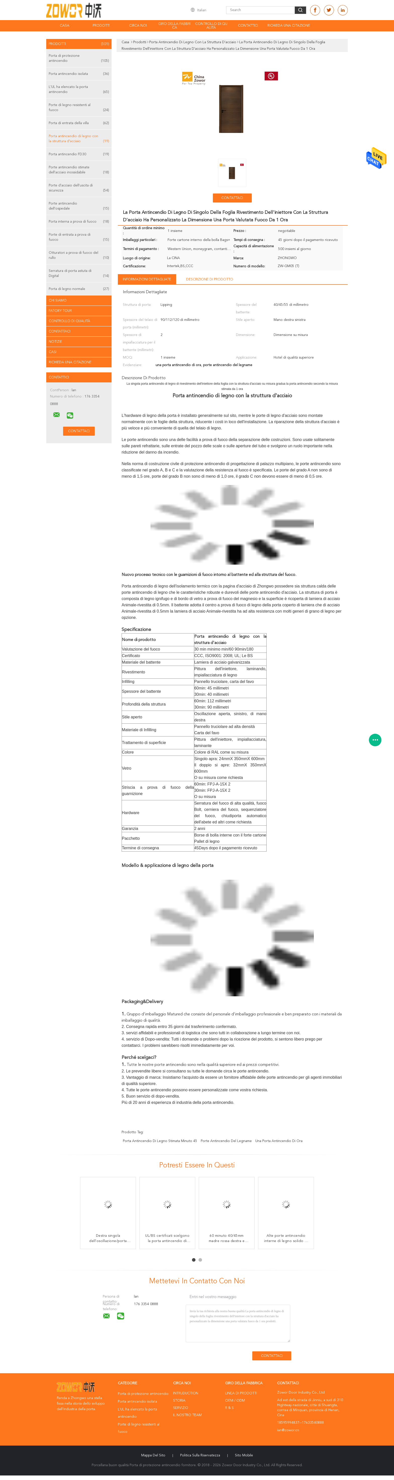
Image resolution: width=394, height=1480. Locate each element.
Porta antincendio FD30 (79, 154)
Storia (179, 1400)
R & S (229, 1408)
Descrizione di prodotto (209, 279)
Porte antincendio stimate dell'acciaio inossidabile (79, 170)
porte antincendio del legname (226, 1141)
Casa (64, 25)
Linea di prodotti (241, 1393)
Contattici (248, 25)
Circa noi (138, 25)
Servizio (180, 1408)
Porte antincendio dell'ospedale (79, 206)
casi (53, 352)
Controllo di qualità (211, 25)
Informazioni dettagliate (147, 279)
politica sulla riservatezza (200, 1455)
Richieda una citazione (288, 25)
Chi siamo (58, 300)
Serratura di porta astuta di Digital (79, 273)
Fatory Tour (60, 311)
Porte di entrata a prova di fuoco (79, 237)
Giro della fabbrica (174, 25)
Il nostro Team (187, 1415)
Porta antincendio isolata (79, 73)
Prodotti (101, 25)
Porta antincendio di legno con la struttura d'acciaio (79, 139)
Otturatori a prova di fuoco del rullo (79, 255)
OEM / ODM (235, 1400)
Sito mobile (244, 1455)
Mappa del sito (153, 1455)
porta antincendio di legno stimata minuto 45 (160, 1141)
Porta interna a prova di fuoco (79, 221)
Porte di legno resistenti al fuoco (79, 108)
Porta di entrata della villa (79, 123)
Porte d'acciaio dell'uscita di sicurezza (79, 188)
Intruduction (185, 1393)
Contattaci (59, 331)
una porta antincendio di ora (279, 1141)
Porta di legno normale (79, 288)
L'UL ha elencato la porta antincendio (79, 89)
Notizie (55, 341)
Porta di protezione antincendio (79, 58)
